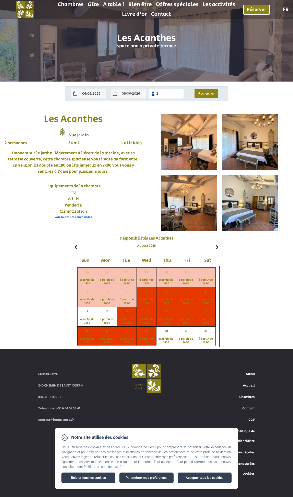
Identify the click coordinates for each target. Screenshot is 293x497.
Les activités (219, 4)
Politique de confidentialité (102, 467)
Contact (161, 14)
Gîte (93, 4)
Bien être (140, 4)
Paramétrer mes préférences (146, 478)
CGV (251, 419)
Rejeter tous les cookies (88, 478)
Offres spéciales (177, 4)
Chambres (71, 4)
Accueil (249, 385)
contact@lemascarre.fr (56, 419)
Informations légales (238, 452)
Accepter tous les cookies (204, 478)
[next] (217, 247)
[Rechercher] (206, 93)
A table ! (113, 4)
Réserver (256, 9)
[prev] (76, 247)
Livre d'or (134, 14)
